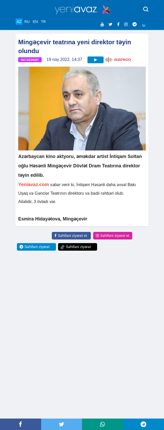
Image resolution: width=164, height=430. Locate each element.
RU (27, 22)
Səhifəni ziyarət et (70, 235)
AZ (19, 22)
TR (43, 22)
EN (35, 22)
